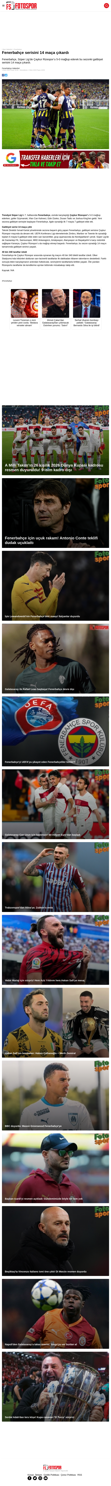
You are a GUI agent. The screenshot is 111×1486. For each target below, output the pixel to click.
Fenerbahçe (18, 49)
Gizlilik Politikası (51, 1475)
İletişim (38, 1475)
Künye (31, 1475)
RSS (79, 1475)
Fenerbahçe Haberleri (11, 68)
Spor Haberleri (7, 49)
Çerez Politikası (68, 1475)
